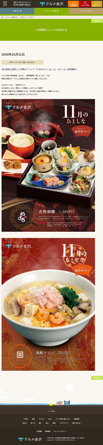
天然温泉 (76, 419)
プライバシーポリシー (60, 431)
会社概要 (39, 431)
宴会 (54, 423)
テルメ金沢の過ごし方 (63, 419)
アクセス (41, 419)
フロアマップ (64, 423)
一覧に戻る (97, 21)
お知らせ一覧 (17, 11)
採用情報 (47, 431)
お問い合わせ (76, 423)
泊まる (25, 423)
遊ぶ (47, 423)
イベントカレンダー (85, 11)
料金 (33, 419)
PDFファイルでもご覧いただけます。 (22, 62)
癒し (40, 423)
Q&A (50, 419)
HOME (26, 419)
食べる (33, 423)
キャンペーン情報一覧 (51, 11)
